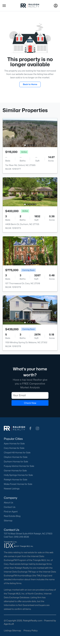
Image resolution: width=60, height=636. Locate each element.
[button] (4, 6)
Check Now (30, 402)
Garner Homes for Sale (15, 470)
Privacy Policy (31, 630)
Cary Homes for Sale (14, 448)
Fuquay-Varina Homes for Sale (19, 466)
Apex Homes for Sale (14, 443)
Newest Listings (12, 488)
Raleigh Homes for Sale (15, 479)
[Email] (30, 395)
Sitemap (8, 520)
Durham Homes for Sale (16, 461)
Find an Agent (11, 511)
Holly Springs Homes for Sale (18, 475)
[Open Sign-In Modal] (56, 6)
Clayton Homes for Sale (15, 457)
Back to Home (30, 84)
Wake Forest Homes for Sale (18, 484)
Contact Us (9, 507)
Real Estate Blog (12, 516)
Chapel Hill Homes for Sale (17, 452)
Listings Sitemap (12, 630)
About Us (8, 502)
